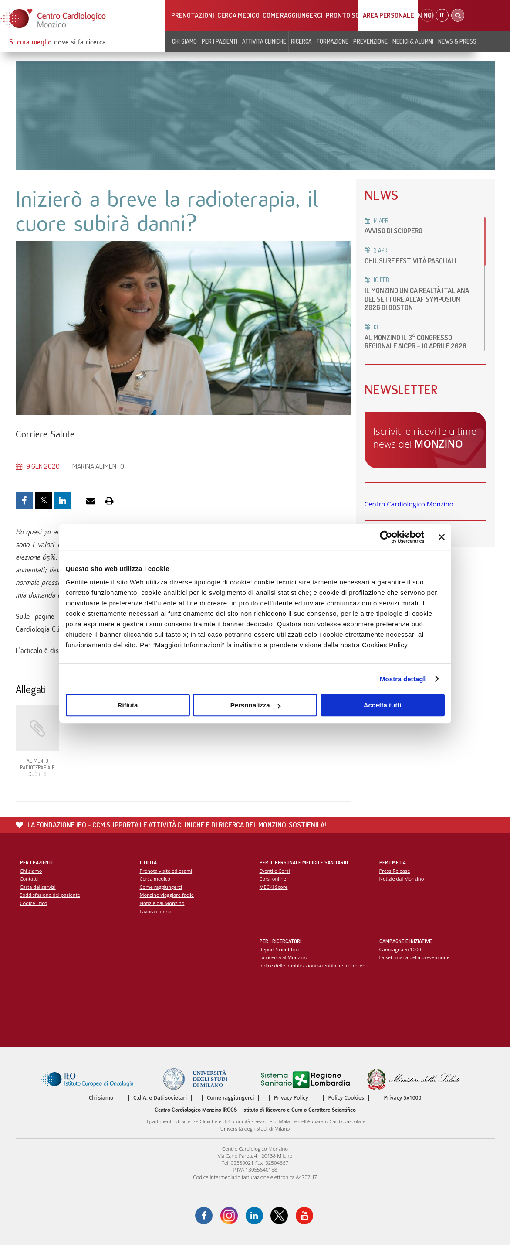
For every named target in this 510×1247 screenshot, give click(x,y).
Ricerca (301, 41)
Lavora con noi (156, 912)
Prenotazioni (192, 15)
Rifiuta (128, 705)
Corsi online (273, 880)
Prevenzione (370, 41)
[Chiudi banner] (442, 537)
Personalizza (255, 705)
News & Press (457, 41)
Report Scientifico (279, 950)
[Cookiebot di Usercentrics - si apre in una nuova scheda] (386, 536)
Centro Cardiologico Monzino (409, 512)
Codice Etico (33, 904)
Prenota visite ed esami (166, 871)
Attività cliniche (264, 41)
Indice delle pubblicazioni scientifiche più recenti (314, 966)
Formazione (332, 41)
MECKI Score (274, 888)
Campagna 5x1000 (400, 950)
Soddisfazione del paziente (50, 896)
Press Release (394, 871)
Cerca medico (238, 15)
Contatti (29, 880)
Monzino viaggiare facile (167, 896)
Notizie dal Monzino (162, 904)
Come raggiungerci (293, 15)
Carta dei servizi (38, 888)
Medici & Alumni (412, 41)
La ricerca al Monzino (283, 958)
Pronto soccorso (354, 15)
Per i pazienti (219, 41)
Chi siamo (184, 41)
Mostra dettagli (403, 679)
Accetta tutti (383, 705)
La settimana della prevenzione (414, 958)
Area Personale (388, 15)
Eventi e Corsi (275, 871)
